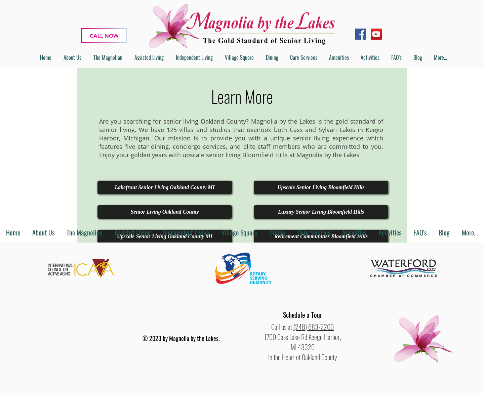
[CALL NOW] (104, 35)
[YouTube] (376, 34)
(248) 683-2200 (313, 327)
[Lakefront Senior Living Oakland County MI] (164, 187)
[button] (302, 315)
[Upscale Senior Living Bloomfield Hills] (321, 187)
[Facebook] (360, 34)
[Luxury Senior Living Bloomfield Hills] (321, 212)
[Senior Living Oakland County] (164, 212)
